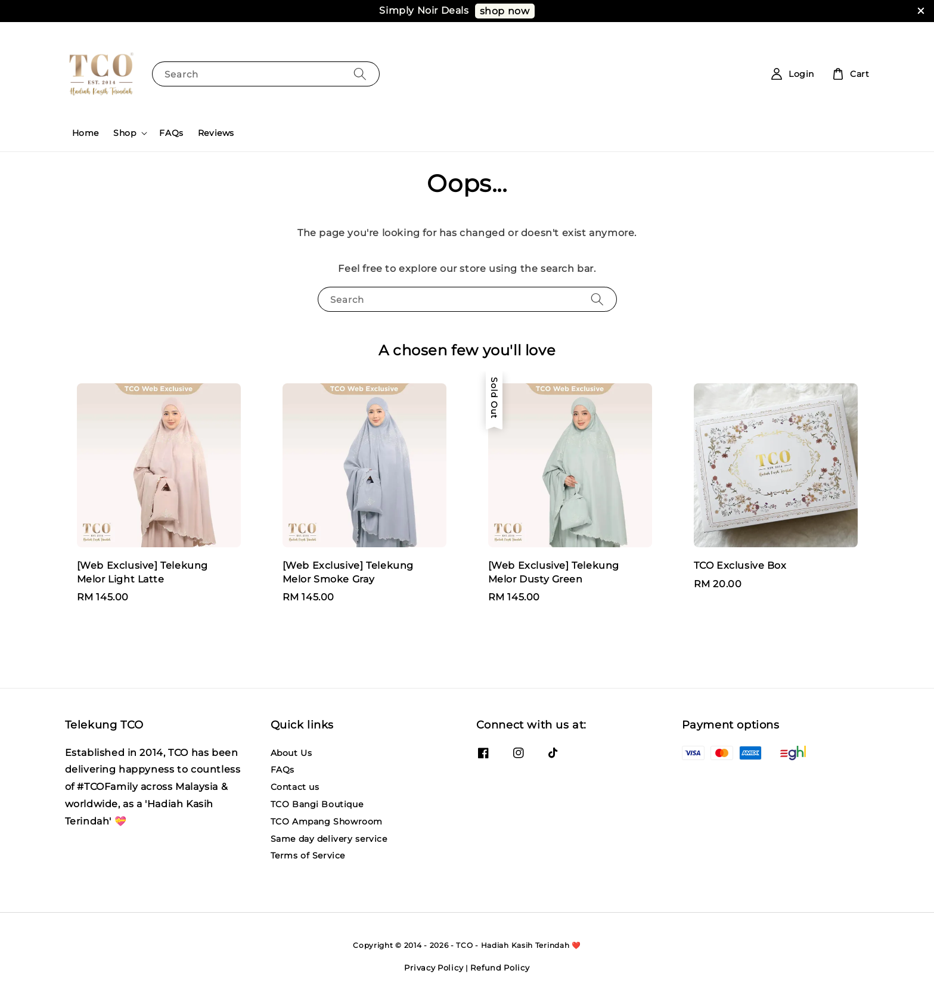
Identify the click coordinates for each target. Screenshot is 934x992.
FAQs (171, 133)
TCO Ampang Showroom (327, 821)
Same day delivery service (329, 838)
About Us (291, 753)
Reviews (216, 133)
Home (85, 133)
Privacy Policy (433, 967)
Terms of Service (308, 855)
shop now (505, 11)
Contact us (295, 787)
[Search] (360, 73)
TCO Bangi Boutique (317, 804)
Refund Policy (499, 967)
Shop (124, 133)
